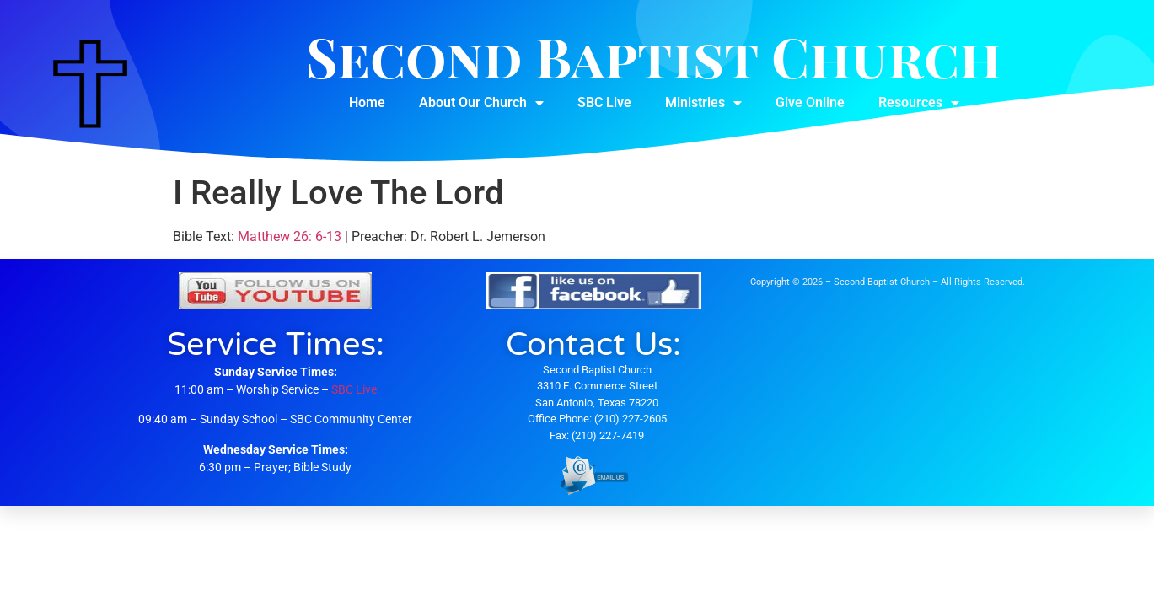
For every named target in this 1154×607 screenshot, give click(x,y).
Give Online (810, 102)
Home (367, 102)
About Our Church (481, 103)
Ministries (703, 103)
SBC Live (604, 102)
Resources (918, 103)
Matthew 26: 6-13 (289, 236)
